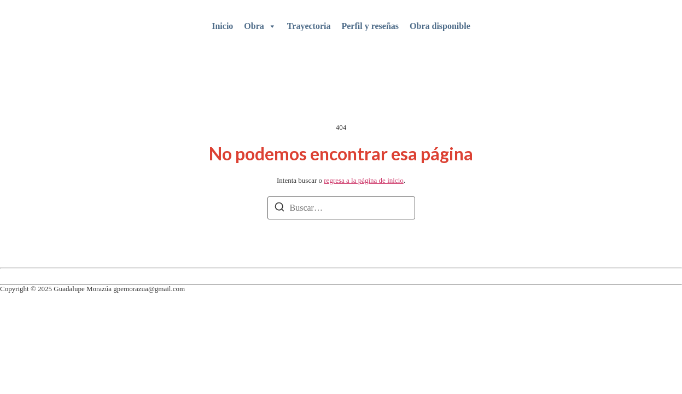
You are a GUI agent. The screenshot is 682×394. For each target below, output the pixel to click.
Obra (260, 26)
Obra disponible (440, 26)
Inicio (222, 26)
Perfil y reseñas (370, 26)
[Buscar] (279, 209)
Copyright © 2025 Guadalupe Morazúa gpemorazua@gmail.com (92, 289)
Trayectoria (309, 26)
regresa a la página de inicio (363, 180)
